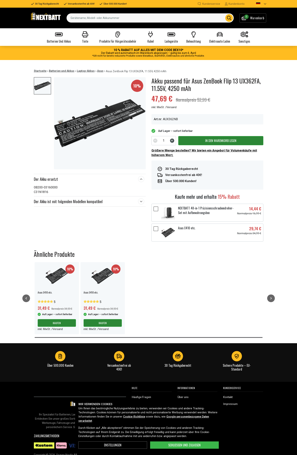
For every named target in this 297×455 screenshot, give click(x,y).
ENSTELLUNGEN (112, 445)
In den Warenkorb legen (220, 140)
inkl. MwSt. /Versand (164, 107)
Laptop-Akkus (86, 70)
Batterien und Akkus (61, 70)
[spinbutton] (163, 140)
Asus (100, 70)
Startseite (40, 70)
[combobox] (150, 18)
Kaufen (57, 323)
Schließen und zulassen (184, 445)
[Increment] (172, 140)
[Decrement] (155, 140)
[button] (257, 4)
